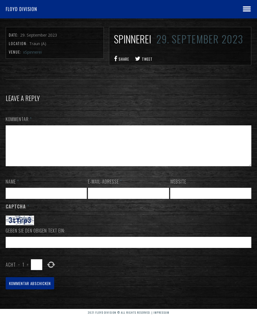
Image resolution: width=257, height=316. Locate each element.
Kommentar (19, 119)
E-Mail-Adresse (105, 188)
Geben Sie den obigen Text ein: (35, 237)
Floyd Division (21, 9)
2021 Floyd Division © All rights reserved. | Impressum (128, 312)
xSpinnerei (32, 52)
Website (178, 188)
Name (12, 188)
